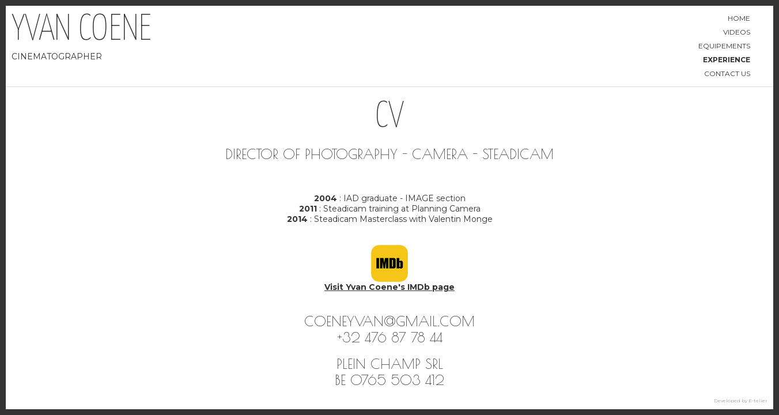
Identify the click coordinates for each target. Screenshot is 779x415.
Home (739, 18)
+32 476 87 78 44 (390, 337)
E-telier (757, 400)
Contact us (727, 73)
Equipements (724, 46)
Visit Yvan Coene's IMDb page (389, 287)
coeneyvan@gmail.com (389, 321)
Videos (736, 32)
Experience (726, 59)
